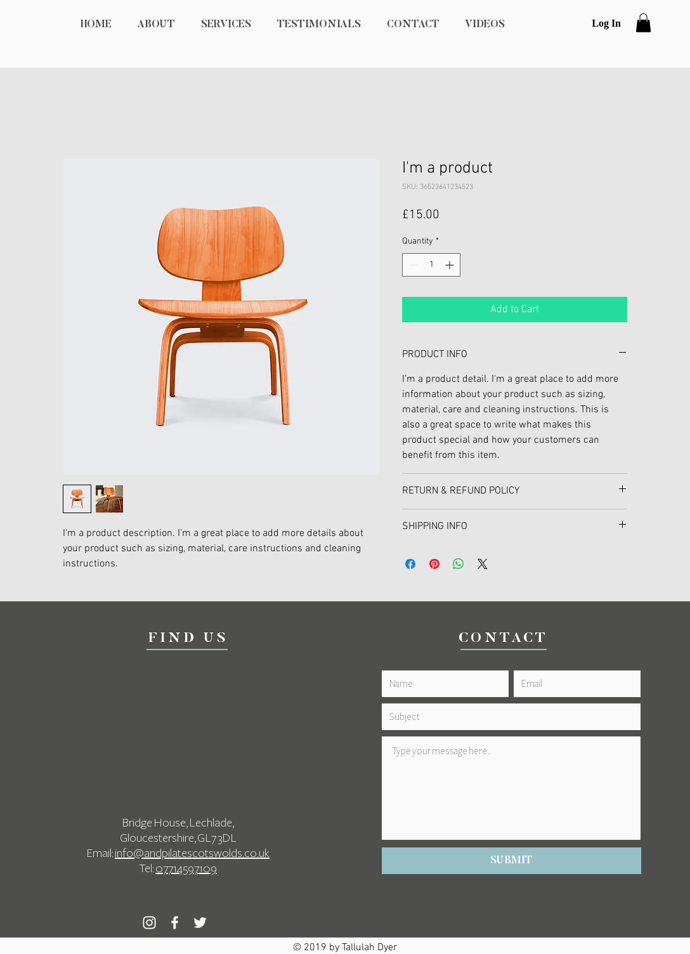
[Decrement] (412, 265)
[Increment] (451, 265)
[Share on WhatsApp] (458, 564)
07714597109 (186, 868)
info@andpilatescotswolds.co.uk (192, 853)
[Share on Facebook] (410, 564)
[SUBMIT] (511, 860)
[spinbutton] (431, 265)
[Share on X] (482, 564)
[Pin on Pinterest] (434, 564)
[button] (643, 22)
